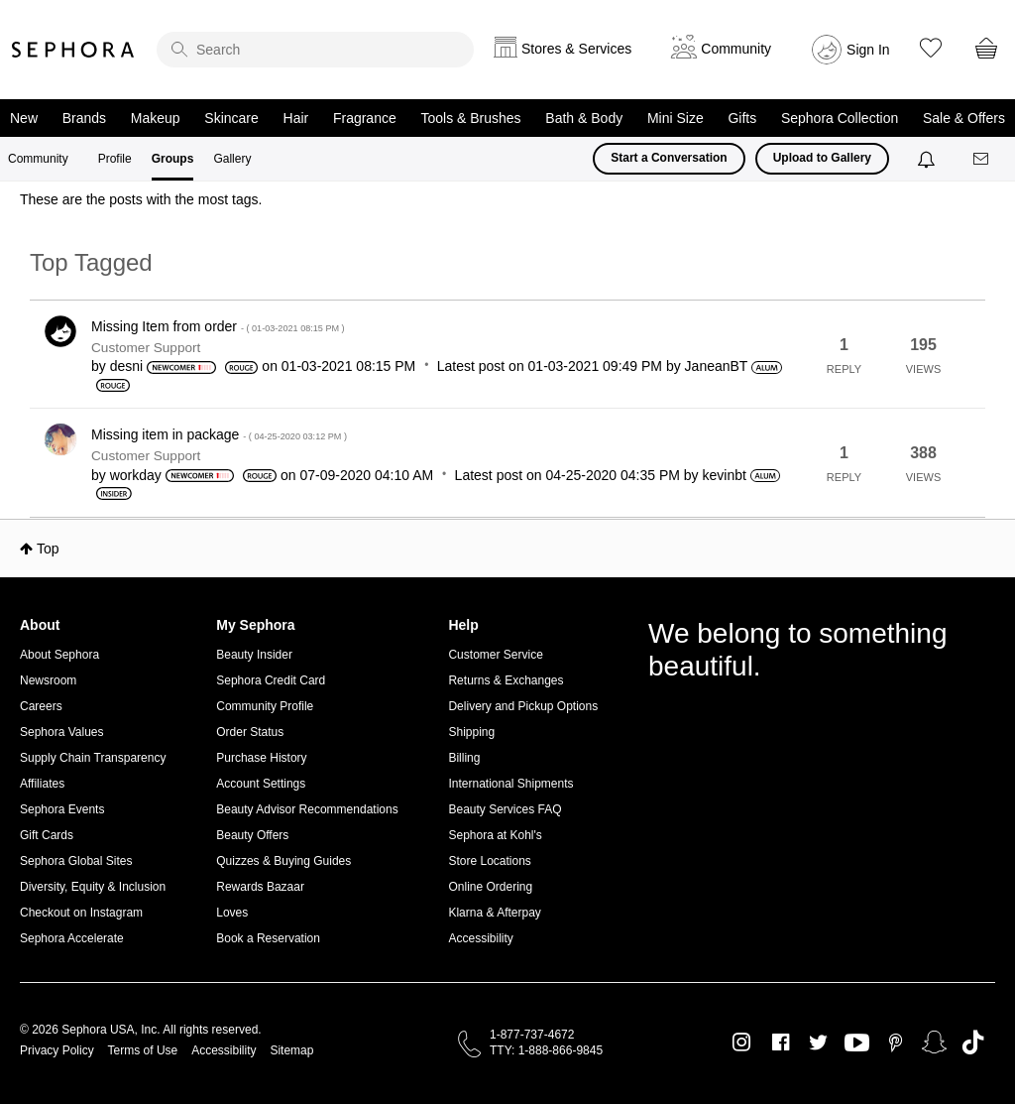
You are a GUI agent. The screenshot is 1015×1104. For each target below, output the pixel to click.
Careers (41, 706)
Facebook (780, 1042)
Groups (173, 159)
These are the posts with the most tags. (141, 199)
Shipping (471, 732)
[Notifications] (928, 159)
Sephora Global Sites (76, 861)
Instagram (742, 1042)
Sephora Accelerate (72, 938)
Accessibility (480, 938)
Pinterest (895, 1042)
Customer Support (145, 347)
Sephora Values (62, 732)
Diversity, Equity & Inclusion (93, 887)
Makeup (155, 118)
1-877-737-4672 (532, 1035)
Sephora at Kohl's (494, 835)
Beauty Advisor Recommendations (306, 809)
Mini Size (675, 118)
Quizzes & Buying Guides (283, 861)
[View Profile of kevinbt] (723, 475)
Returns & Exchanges (505, 680)
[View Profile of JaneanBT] (716, 366)
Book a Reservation (268, 938)
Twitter (818, 1042)
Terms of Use (143, 1050)
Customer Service (495, 655)
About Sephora (59, 655)
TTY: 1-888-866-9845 (546, 1050)
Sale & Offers (964, 118)
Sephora (73, 50)
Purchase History (261, 758)
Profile (115, 159)
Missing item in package (219, 434)
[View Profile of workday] (136, 475)
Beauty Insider (254, 655)
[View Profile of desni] (126, 366)
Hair (296, 118)
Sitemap (291, 1050)
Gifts (742, 118)
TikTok (972, 1042)
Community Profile (264, 706)
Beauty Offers (252, 835)
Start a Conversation (669, 158)
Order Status (249, 732)
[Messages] (982, 159)
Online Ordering (490, 887)
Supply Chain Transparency (93, 758)
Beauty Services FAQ (504, 809)
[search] (315, 49)
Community (38, 159)
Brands (84, 118)
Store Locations (489, 861)
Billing (464, 758)
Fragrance (364, 118)
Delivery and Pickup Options (523, 706)
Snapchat (934, 1042)
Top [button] (48, 548)
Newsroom (48, 680)
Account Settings (260, 784)
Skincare (231, 118)
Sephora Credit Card (270, 680)
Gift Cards (46, 835)
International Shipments (510, 784)
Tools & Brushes (470, 118)
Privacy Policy (57, 1050)
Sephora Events (62, 809)
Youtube (857, 1043)
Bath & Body (583, 118)
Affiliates (42, 784)
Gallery (232, 159)
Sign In (868, 50)
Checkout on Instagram (81, 913)
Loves (232, 913)
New (24, 118)
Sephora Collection (839, 118)
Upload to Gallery (822, 158)
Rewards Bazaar (260, 887)
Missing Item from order (218, 326)
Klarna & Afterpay (494, 913)
